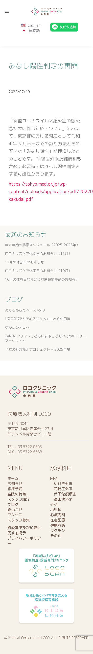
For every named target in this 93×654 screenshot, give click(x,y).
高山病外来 (61, 499)
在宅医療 (57, 520)
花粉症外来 (61, 488)
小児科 (55, 509)
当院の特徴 (16, 494)
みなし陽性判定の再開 (43, 66)
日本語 (34, 30)
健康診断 (57, 525)
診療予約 (14, 488)
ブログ (14, 299)
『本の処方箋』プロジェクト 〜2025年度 (37, 349)
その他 (55, 535)
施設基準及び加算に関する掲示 (24, 530)
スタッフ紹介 (18, 499)
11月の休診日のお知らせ (24, 262)
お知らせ (14, 483)
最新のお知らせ (25, 234)
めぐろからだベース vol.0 (25, 310)
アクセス (14, 514)
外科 (54, 504)
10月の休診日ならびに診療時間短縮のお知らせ (42, 279)
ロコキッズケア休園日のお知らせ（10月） (38, 270)
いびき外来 (61, 483)
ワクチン (57, 530)
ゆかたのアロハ (17, 327)
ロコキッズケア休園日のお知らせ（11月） (38, 253)
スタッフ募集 (18, 520)
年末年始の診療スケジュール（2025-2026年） (42, 244)
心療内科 (57, 514)
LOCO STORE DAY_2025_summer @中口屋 (37, 318)
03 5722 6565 (30, 446)
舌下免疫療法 (63, 494)
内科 (54, 478)
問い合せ (14, 509)
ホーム (13, 478)
